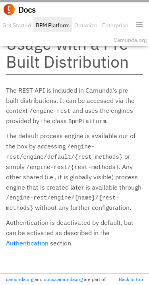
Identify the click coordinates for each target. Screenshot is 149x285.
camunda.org (19, 279)
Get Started (16, 25)
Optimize (85, 25)
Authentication (27, 243)
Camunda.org (130, 40)
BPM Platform (53, 25)
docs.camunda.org (63, 279)
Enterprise (115, 25)
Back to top (131, 279)
